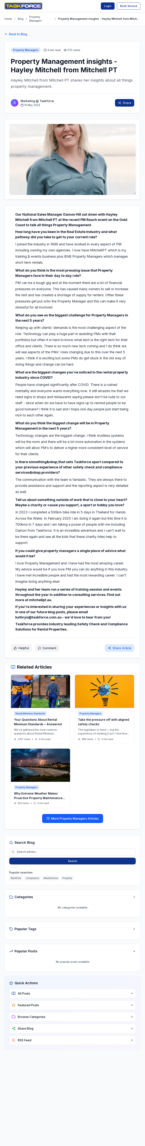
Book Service (128, 6)
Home (8, 18)
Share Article (119, 648)
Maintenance (51, 878)
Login (107, 6)
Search (72, 861)
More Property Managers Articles (73, 818)
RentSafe (16, 878)
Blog (20, 18)
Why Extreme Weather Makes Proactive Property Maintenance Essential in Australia (38, 798)
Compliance (32, 878)
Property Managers (35, 18)
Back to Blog (16, 34)
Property (67, 878)
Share (124, 103)
